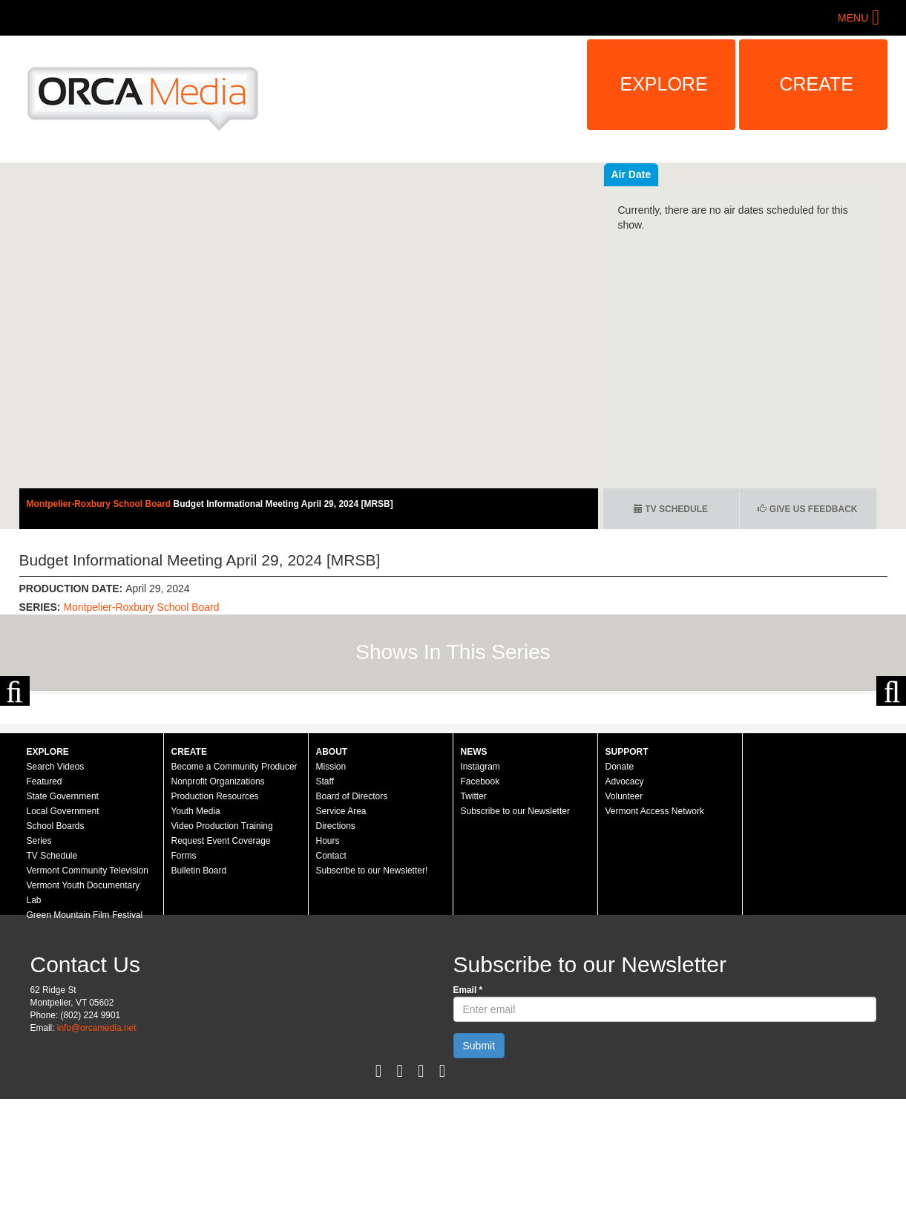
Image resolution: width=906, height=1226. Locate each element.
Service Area (341, 938)
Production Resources (215, 923)
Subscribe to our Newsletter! (372, 997)
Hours (328, 968)
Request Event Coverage (221, 968)
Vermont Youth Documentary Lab (83, 1019)
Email (468, 1117)
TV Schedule (671, 509)
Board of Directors (352, 923)
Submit (479, 1173)
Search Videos (56, 893)
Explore (664, 83)
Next (891, 755)
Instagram (480, 893)
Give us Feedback (807, 509)
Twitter (474, 923)
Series (39, 968)
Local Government (63, 938)
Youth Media (195, 938)
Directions (335, 953)
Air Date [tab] (720, 174)
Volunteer (624, 923)
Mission (331, 893)
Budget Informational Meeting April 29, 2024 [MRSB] (283, 504)
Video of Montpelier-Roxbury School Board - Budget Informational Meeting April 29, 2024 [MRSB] (308, 325)
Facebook (480, 908)
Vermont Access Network (654, 938)
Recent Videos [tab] (647, 174)
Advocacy (624, 908)
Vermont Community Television (88, 997)
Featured (44, 908)
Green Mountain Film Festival (85, 1042)
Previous (15, 755)
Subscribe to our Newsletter (515, 938)
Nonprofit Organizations (218, 908)
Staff (325, 908)
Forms (184, 982)
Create (817, 83)
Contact (331, 982)
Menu (853, 18)
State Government (63, 923)
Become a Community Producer (234, 893)
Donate (619, 893)
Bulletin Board (199, 997)
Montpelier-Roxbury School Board (100, 504)
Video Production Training (222, 953)
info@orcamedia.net (97, 1155)
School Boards (56, 953)
